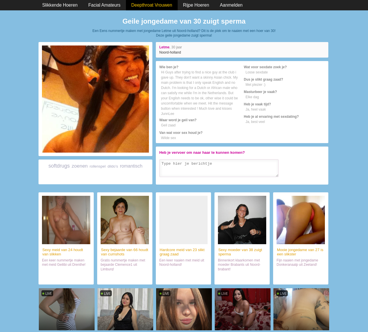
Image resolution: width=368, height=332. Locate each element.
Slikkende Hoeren (60, 5)
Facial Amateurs (104, 5)
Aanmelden (231, 5)
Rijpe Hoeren (196, 5)
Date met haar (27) (300, 278)
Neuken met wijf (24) (66, 278)
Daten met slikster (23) (183, 278)
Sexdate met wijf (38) (242, 278)
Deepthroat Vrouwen (151, 5)
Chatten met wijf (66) (125, 278)
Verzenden (313, 179)
